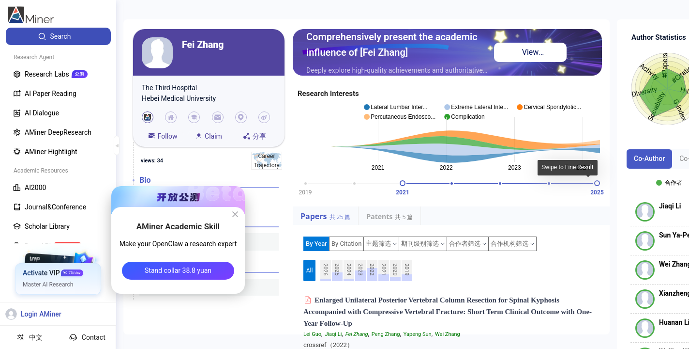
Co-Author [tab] (649, 158)
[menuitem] (58, 36)
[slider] (402, 183)
